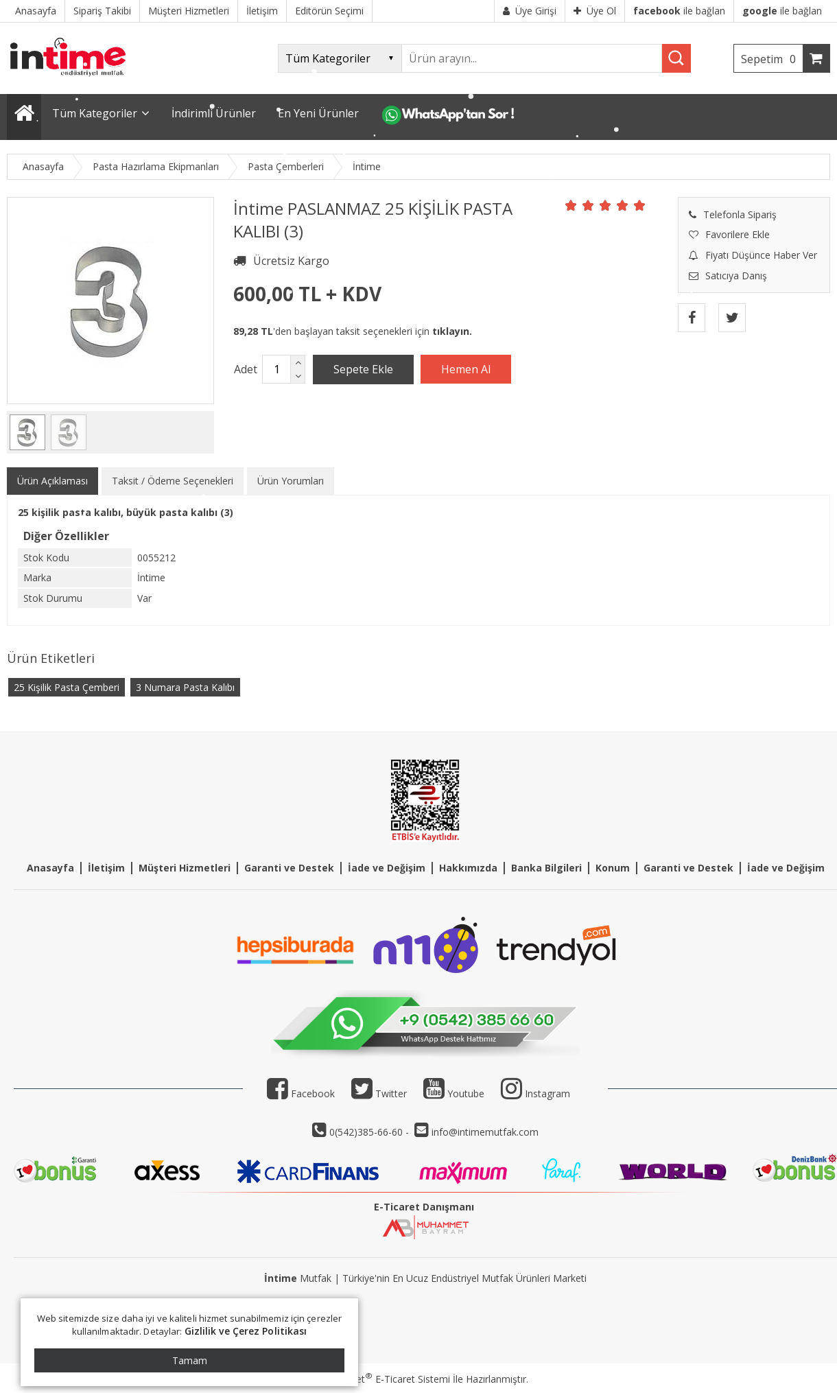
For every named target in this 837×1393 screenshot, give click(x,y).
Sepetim (772, 59)
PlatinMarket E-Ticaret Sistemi (379, 1378)
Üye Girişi (529, 10)
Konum (613, 867)
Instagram (547, 1093)
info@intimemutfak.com (485, 1131)
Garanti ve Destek (289, 867)
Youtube (453, 1093)
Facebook (301, 1093)
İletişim (106, 867)
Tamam (189, 1360)
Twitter (379, 1093)
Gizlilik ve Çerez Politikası (246, 1330)
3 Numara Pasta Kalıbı (185, 687)
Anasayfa (50, 867)
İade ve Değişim (386, 867)
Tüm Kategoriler (94, 113)
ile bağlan (679, 10)
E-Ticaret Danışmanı (424, 1206)
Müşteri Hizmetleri (185, 867)
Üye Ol (595, 10)
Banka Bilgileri (546, 867)
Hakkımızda (468, 867)
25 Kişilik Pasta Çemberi (66, 687)
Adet (245, 369)
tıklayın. (452, 331)
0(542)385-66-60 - (370, 1131)
